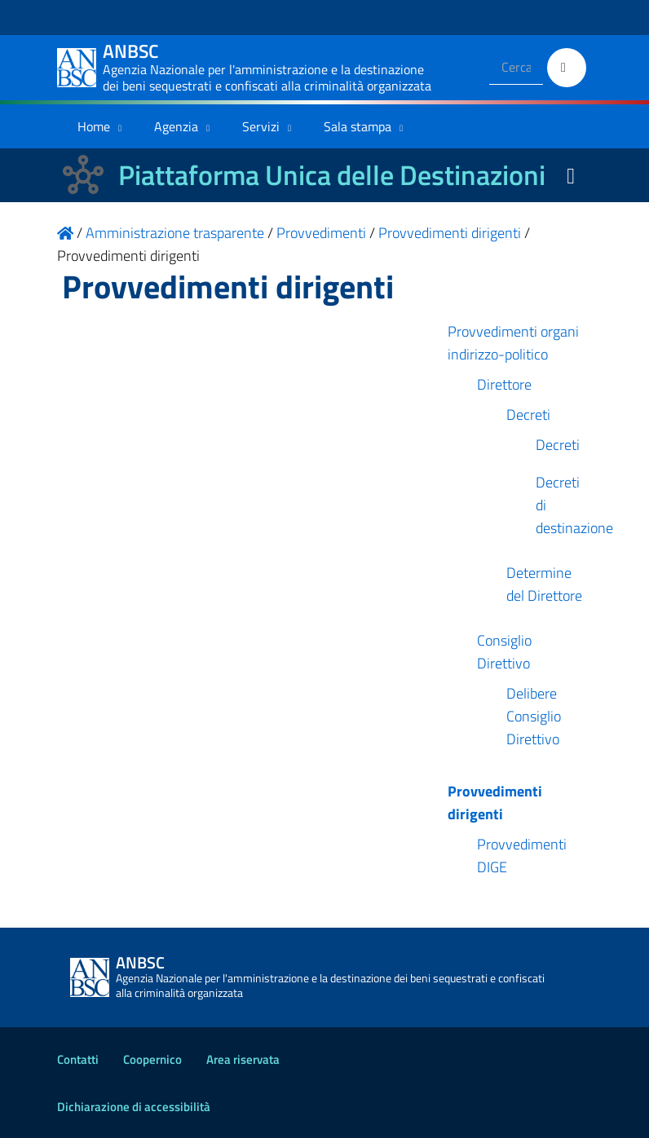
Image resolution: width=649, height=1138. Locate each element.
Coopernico (152, 1059)
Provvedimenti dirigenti (495, 802)
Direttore (504, 384)
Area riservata (243, 1059)
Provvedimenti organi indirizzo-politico (513, 342)
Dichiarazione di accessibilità (133, 1106)
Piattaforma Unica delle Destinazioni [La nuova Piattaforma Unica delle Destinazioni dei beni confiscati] (331, 175)
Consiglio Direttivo (504, 651)
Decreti (528, 415)
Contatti (78, 1059)
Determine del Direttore (544, 584)
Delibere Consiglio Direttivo (533, 716)
